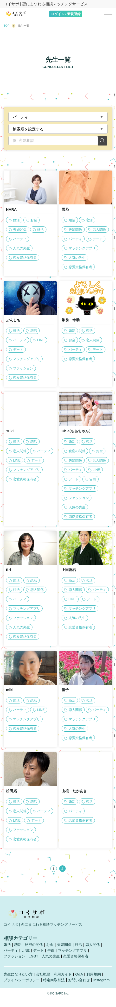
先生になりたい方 (19, 977)
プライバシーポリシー (23, 982)
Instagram (12, 988)
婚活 (7, 947)
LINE (26, 953)
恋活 (18, 947)
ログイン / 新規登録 (66, 14)
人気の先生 (53, 958)
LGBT (35, 958)
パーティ (11, 953)
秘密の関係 (35, 947)
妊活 (82, 947)
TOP (6, 25)
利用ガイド (66, 977)
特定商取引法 (57, 982)
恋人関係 (97, 947)
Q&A (83, 977)
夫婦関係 (67, 947)
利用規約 (98, 977)
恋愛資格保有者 (79, 958)
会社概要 (45, 977)
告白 (53, 953)
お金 (52, 947)
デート (40, 953)
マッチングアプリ (75, 953)
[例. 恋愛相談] (53, 140)
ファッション (15, 958)
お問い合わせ (83, 982)
